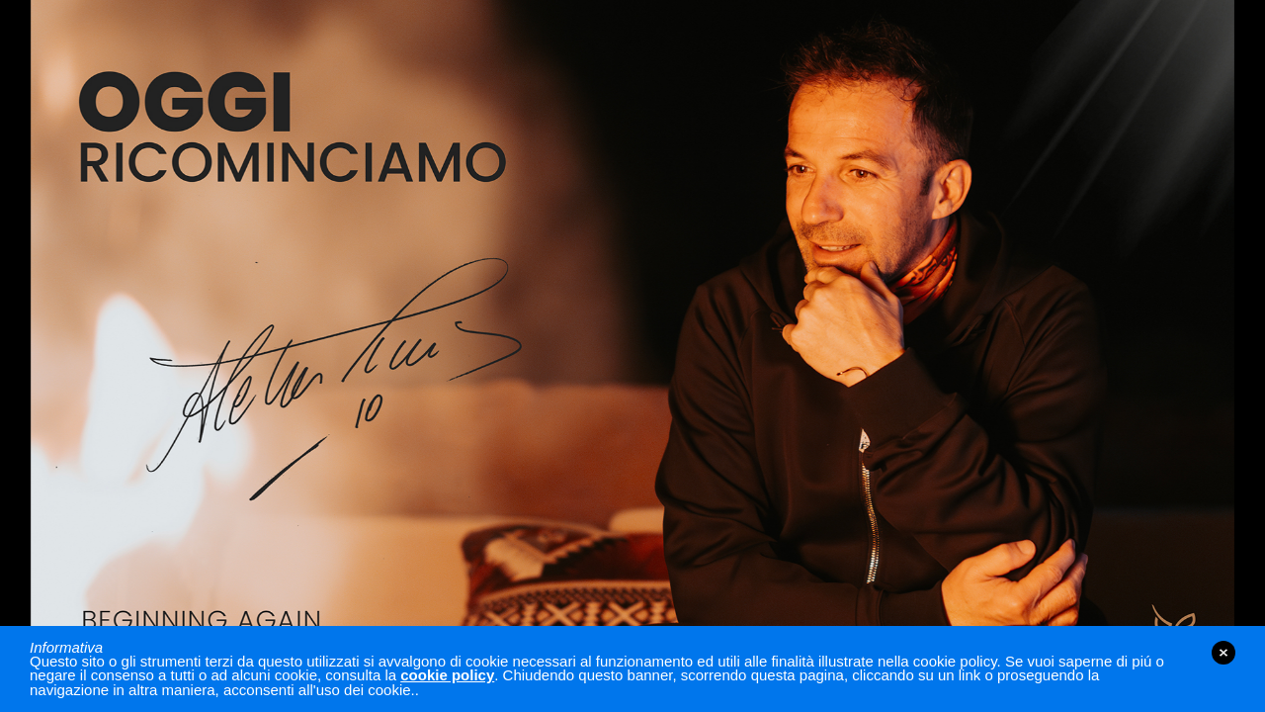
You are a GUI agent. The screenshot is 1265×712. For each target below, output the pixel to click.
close (1223, 653)
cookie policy (447, 675)
